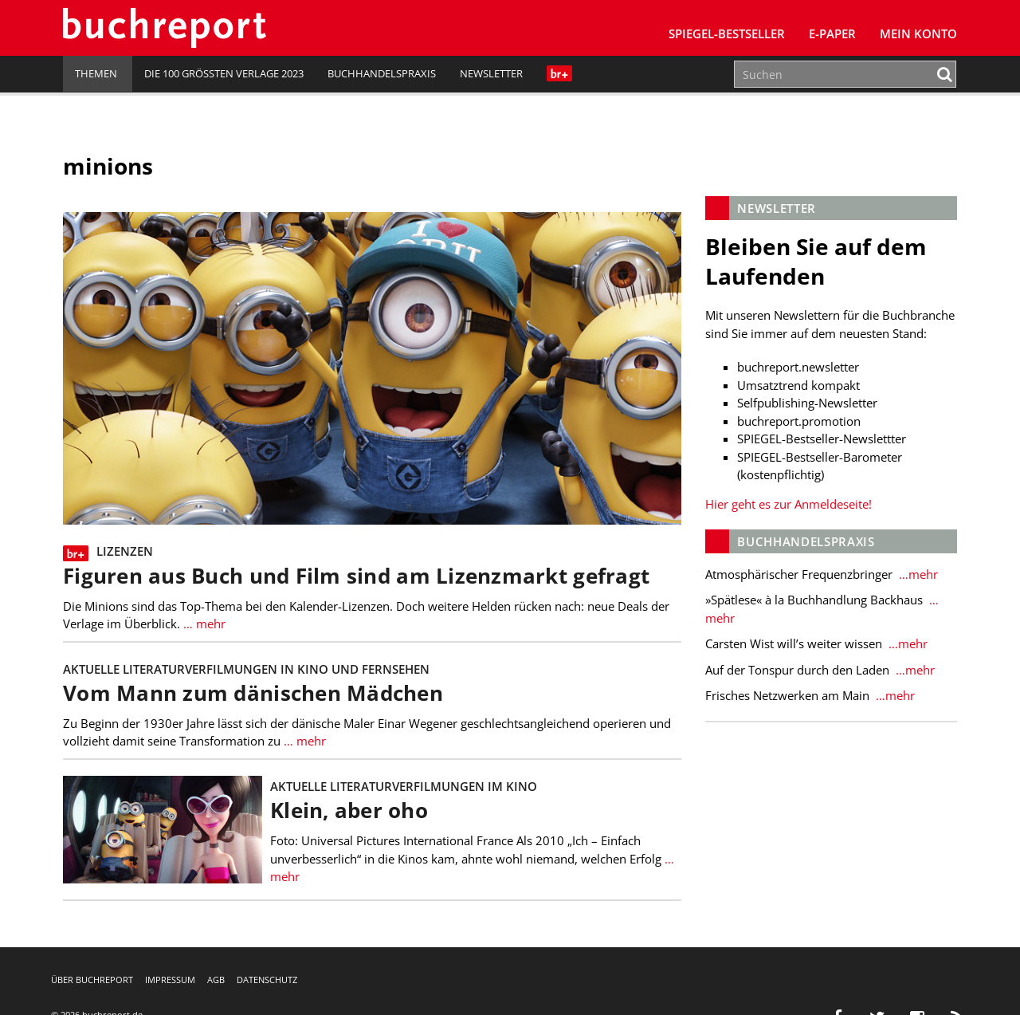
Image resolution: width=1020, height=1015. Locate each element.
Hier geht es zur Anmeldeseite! (788, 504)
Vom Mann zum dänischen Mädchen (253, 693)
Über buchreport (92, 979)
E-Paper (832, 33)
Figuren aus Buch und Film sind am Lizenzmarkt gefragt (356, 576)
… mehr (203, 623)
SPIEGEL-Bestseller (727, 33)
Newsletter (491, 73)
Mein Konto (918, 33)
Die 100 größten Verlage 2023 (224, 73)
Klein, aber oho (349, 810)
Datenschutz (267, 979)
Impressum (170, 979)
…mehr (917, 574)
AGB (216, 979)
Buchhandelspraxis (382, 73)
